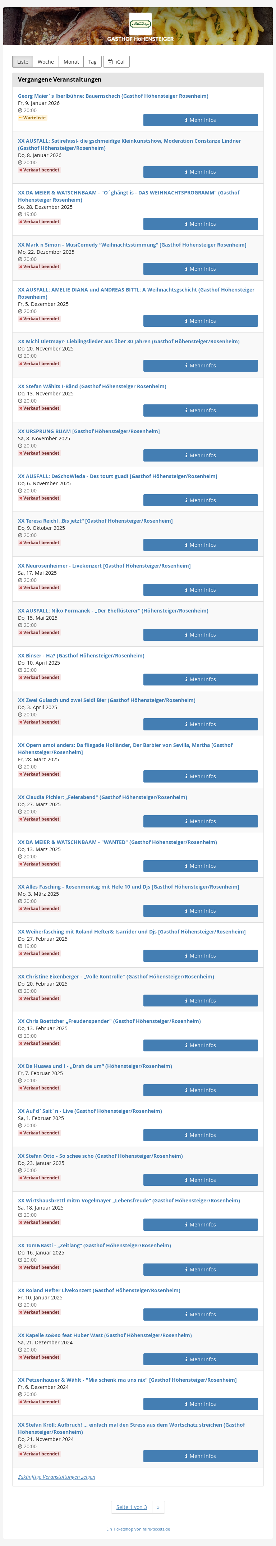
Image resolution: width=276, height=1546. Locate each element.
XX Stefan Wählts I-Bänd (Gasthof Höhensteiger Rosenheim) (92, 386)
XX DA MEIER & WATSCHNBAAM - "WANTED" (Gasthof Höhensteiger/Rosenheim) (117, 842)
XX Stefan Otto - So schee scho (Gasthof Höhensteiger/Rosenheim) (100, 1155)
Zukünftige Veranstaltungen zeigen (56, 1476)
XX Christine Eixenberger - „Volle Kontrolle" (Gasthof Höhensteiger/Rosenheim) (116, 976)
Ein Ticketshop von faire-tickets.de (138, 1529)
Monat (71, 61)
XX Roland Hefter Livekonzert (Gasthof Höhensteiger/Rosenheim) (99, 1290)
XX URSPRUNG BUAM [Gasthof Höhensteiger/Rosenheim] (89, 431)
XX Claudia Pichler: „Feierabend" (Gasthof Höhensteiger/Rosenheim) (102, 797)
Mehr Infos (200, 119)
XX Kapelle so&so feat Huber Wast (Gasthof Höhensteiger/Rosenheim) (105, 1335)
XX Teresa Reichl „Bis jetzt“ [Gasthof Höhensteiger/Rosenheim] (95, 520)
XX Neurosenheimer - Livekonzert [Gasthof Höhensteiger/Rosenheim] (104, 565)
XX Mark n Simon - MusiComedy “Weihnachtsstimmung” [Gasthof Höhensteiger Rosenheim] (132, 244)
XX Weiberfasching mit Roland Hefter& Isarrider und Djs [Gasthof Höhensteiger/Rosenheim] (132, 931)
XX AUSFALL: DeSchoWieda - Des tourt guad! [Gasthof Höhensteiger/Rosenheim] (117, 476)
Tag (92, 61)
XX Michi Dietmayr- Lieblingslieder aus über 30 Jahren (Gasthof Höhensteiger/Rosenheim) (129, 341)
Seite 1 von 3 (131, 1507)
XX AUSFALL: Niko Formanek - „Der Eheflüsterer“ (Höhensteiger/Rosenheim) (113, 610)
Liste (22, 61)
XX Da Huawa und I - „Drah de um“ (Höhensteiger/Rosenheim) (95, 1066)
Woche (46, 61)
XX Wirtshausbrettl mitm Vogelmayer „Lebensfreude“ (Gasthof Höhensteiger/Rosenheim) (129, 1200)
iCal (116, 61)
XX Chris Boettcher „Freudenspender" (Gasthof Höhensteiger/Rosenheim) (109, 1021)
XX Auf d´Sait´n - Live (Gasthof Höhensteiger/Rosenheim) (90, 1110)
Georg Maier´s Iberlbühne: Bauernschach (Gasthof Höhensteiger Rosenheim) (113, 95)
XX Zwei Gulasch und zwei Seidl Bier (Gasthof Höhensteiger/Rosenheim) (107, 700)
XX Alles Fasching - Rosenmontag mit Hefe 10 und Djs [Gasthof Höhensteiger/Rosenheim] (128, 886)
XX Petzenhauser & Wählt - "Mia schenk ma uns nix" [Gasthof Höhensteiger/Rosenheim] (127, 1379)
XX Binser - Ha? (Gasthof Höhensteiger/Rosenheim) (81, 655)
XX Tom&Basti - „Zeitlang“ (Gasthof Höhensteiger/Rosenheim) (94, 1245)
